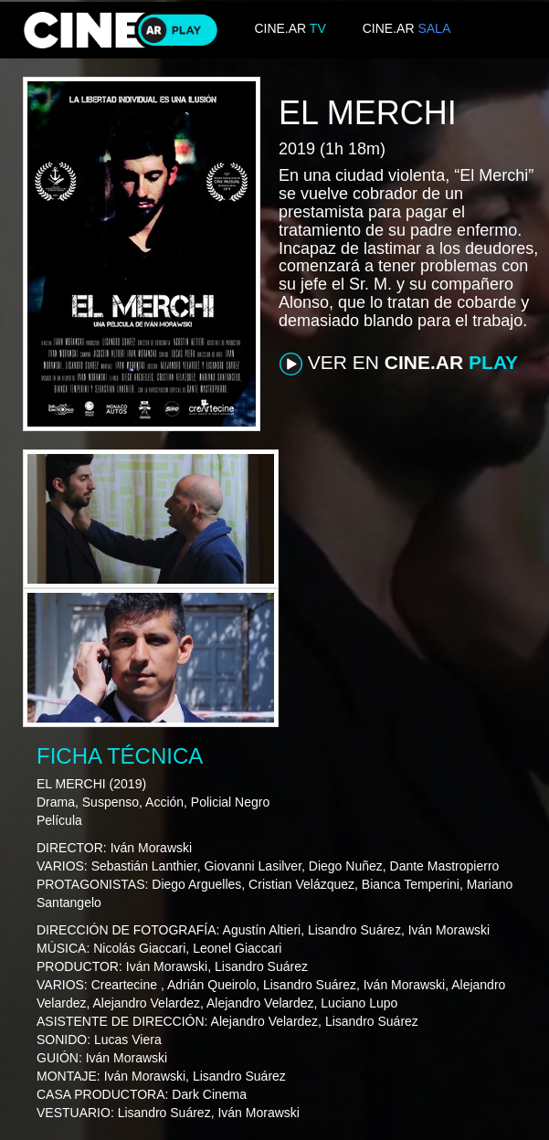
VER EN (399, 363)
